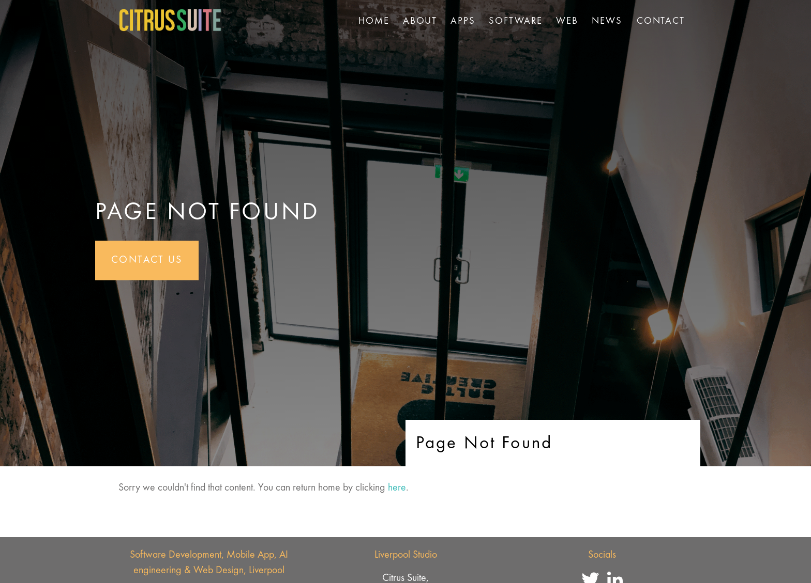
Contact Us (147, 260)
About (420, 21)
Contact (661, 21)
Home (373, 21)
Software (516, 21)
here (397, 488)
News (607, 21)
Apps (462, 21)
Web (567, 21)
